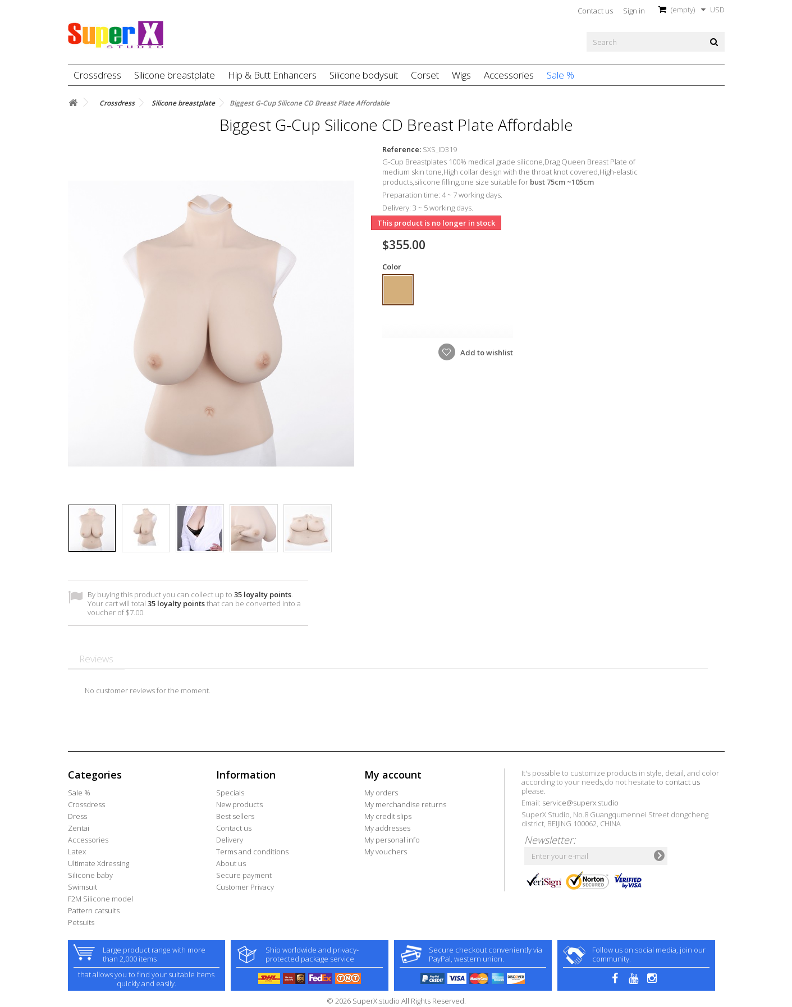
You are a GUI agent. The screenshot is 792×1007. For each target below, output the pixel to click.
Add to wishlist (486, 352)
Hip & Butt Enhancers (272, 74)
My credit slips (387, 816)
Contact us (595, 11)
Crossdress (97, 74)
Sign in (634, 11)
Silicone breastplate (174, 74)
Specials (230, 793)
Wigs (461, 74)
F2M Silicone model (100, 899)
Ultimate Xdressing (98, 863)
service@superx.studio (580, 803)
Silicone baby (90, 875)
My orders (381, 793)
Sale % (560, 74)
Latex (77, 851)
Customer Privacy (245, 887)
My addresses (387, 828)
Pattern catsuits (94, 910)
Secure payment (244, 875)
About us (231, 863)
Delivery (229, 840)
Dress (77, 816)
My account (393, 774)
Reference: (401, 149)
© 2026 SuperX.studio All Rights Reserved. (396, 1001)
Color (392, 266)
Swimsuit (82, 887)
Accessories (509, 74)
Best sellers (235, 816)
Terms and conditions (252, 851)
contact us (682, 782)
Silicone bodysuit (363, 74)
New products (239, 804)
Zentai (78, 828)
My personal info (392, 840)
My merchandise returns (405, 804)
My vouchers (385, 851)
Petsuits (81, 922)
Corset (425, 74)
